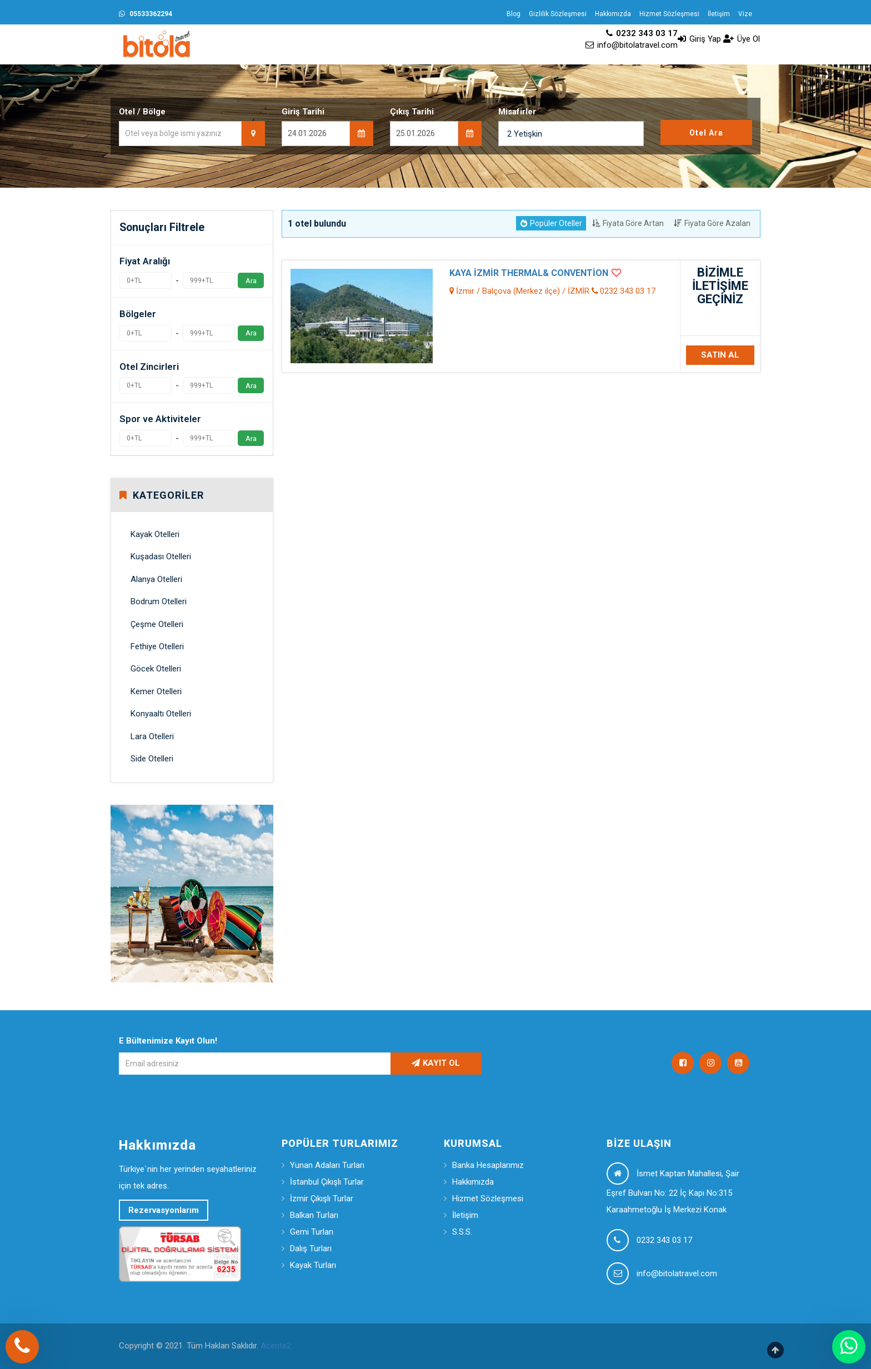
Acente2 (276, 1346)
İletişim (719, 14)
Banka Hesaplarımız (488, 1165)
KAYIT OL (436, 1063)
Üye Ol (741, 39)
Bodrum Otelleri (159, 601)
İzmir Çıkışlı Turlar (321, 1198)
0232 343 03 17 (642, 33)
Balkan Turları (314, 1215)
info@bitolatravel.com (631, 45)
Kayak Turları (313, 1265)
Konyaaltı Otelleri (161, 714)
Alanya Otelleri (156, 579)
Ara (251, 280)
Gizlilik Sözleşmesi (558, 14)
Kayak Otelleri (155, 534)
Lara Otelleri (152, 736)
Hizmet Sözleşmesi (669, 14)
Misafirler (517, 112)
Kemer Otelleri (156, 691)
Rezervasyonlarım (163, 1210)
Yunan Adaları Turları (327, 1165)
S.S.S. (462, 1232)
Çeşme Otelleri (157, 624)
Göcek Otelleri (156, 669)
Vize (745, 14)
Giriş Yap (699, 39)
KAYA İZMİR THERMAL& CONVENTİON (528, 273)
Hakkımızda (613, 14)
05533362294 (145, 14)
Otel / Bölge (142, 112)
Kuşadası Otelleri (161, 556)
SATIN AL (720, 355)
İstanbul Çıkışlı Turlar (327, 1182)
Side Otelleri (152, 759)
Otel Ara (706, 132)
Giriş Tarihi (303, 112)
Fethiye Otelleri (157, 646)
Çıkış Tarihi (412, 112)
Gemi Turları (311, 1232)
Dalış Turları (311, 1248)
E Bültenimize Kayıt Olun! (168, 1041)
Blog (513, 14)
